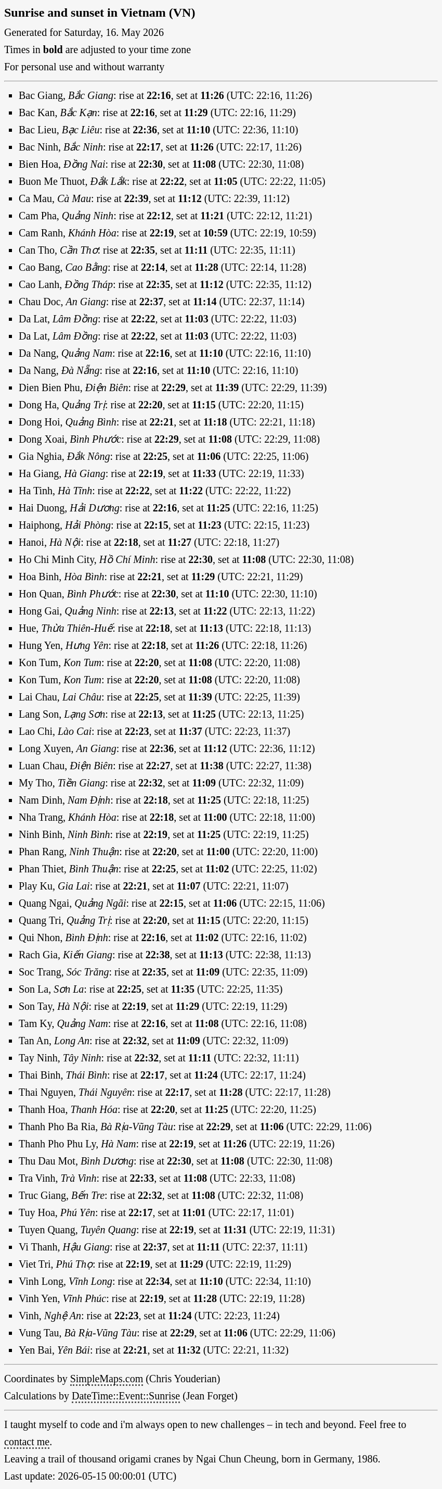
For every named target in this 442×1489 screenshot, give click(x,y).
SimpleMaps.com (107, 1378)
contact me (26, 1441)
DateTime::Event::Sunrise (126, 1396)
